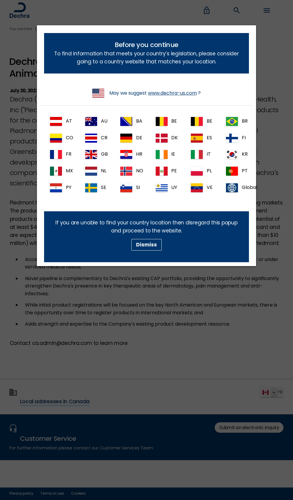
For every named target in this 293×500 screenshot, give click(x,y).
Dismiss (146, 244)
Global (237, 187)
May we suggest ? (146, 93)
